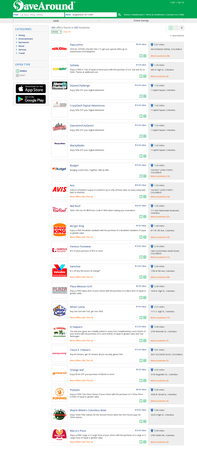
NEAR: (68, 15)
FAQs (181, 14)
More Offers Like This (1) (81, 237)
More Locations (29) (160, 277)
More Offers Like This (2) (81, 196)
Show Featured (178, 35)
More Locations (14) (160, 196)
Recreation (22, 42)
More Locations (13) (160, 176)
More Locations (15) (160, 237)
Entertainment (24, 38)
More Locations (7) (159, 340)
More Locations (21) (160, 216)
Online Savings (141, 20)
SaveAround (137, 14)
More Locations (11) (160, 257)
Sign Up (180, 2)
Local (56, 20)
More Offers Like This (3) (81, 317)
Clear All (66, 31)
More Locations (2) (159, 380)
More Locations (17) (160, 317)
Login (172, 2)
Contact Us (171, 14)
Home (127, 14)
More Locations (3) (159, 76)
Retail (19, 46)
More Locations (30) (160, 56)
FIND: (16, 15)
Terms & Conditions (154, 14)
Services (20, 49)
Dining (20, 35)
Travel (20, 53)
